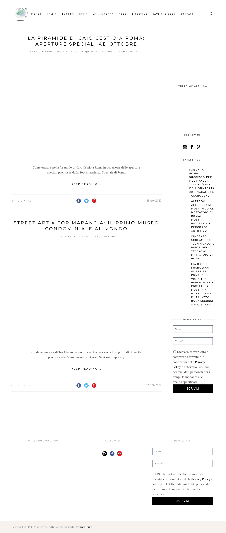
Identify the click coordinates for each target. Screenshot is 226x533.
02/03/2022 (153, 385)
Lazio (78, 52)
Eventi (33, 52)
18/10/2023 (154, 200)
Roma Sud (137, 52)
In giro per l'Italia (57, 52)
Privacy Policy (200, 479)
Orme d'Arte (21, 201)
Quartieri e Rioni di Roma (106, 52)
